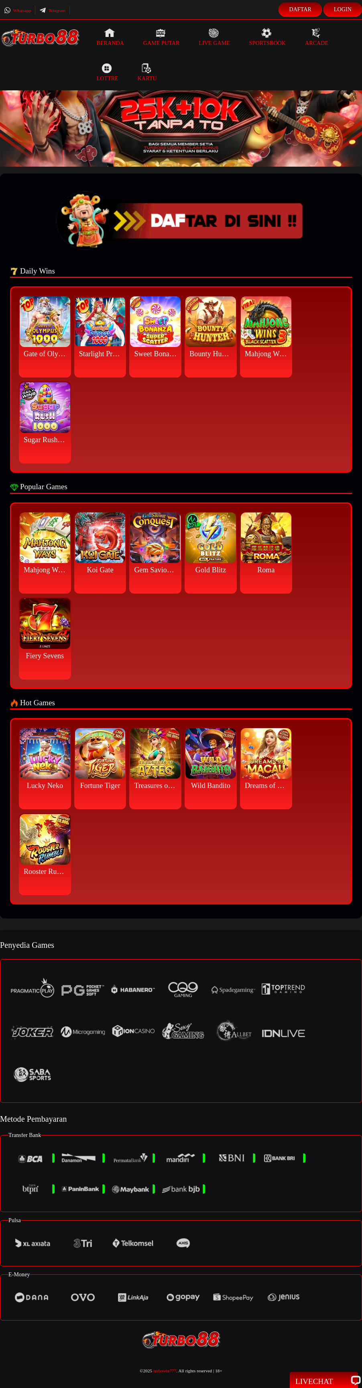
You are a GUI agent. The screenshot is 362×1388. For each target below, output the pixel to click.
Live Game (214, 37)
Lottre (107, 72)
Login (343, 9)
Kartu (147, 72)
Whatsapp (17, 10)
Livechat (323, 1380)
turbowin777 (164, 1370)
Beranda (110, 37)
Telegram (52, 10)
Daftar (300, 9)
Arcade (316, 37)
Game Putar (161, 37)
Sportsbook (267, 37)
